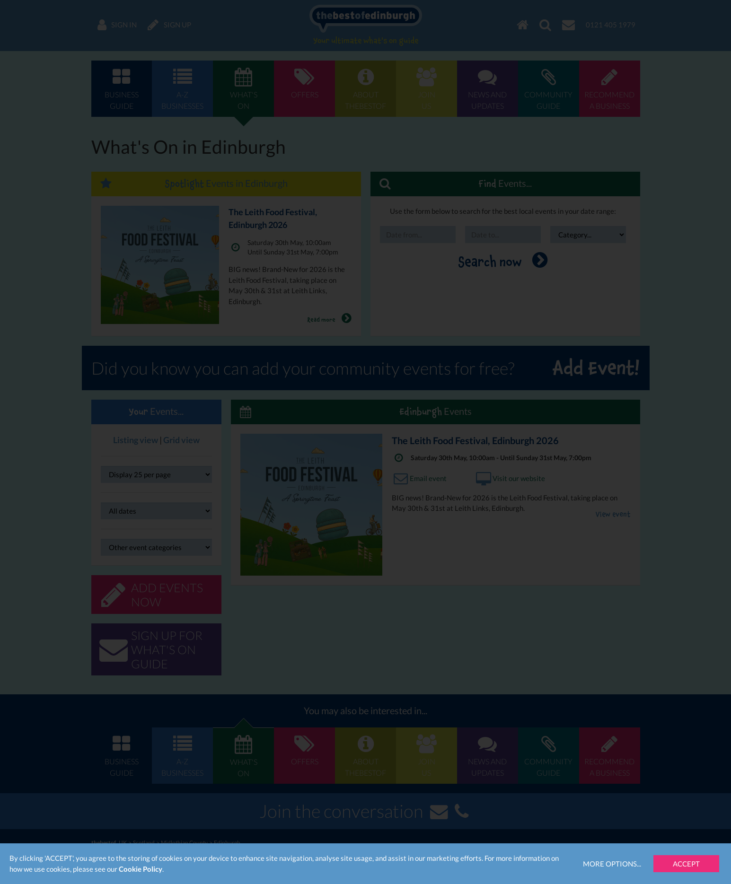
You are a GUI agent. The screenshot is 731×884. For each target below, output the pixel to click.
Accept (686, 863)
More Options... (612, 863)
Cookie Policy (140, 869)
